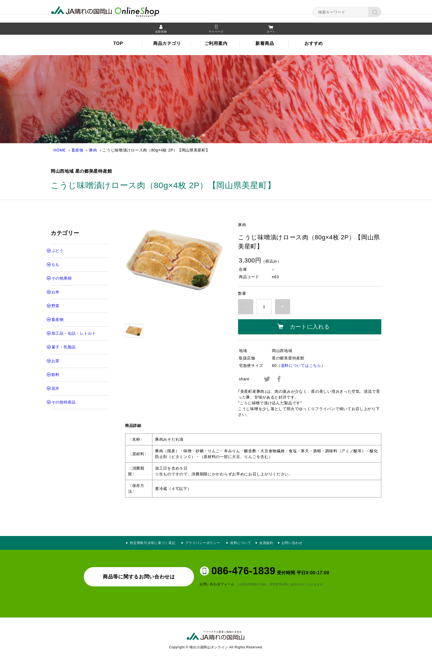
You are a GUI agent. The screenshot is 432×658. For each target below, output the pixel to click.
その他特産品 (64, 402)
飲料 (56, 374)
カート (271, 32)
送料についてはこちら (301, 365)
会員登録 (161, 32)
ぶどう (58, 250)
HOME (59, 150)
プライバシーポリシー (204, 543)
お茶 (56, 361)
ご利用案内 (216, 44)
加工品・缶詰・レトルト (74, 333)
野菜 (56, 306)
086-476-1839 (243, 570)
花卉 (56, 388)
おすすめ (313, 44)
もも (56, 264)
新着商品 (264, 44)
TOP (118, 44)
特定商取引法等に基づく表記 (152, 543)
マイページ (216, 32)
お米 (56, 292)
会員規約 (266, 543)
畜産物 (77, 150)
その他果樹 (62, 278)
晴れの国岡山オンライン (115, 11)
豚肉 (93, 150)
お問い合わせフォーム (216, 584)
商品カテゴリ (167, 44)
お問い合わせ (292, 543)
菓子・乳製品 (64, 347)
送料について (240, 543)
